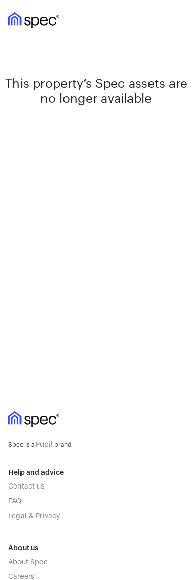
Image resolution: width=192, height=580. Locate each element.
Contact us (26, 486)
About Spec (28, 562)
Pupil (44, 444)
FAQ (15, 501)
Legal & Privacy (34, 516)
